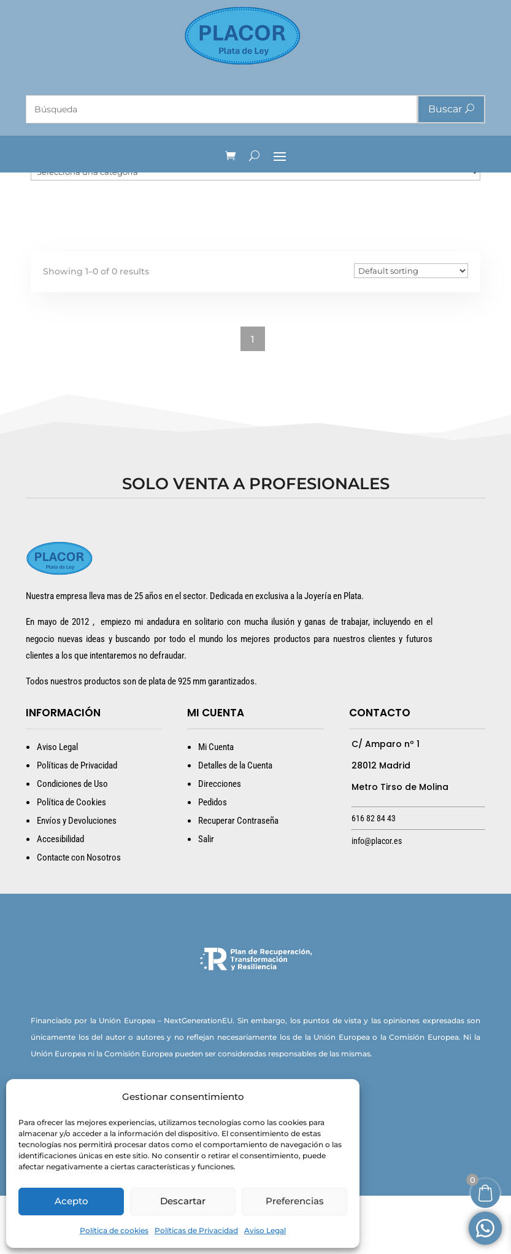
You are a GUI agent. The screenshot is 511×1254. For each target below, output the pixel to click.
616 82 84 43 (374, 876)
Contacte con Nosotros (79, 915)
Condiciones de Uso (72, 842)
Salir (206, 897)
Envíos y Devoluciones (77, 878)
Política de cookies (114, 1230)
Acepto (71, 1201)
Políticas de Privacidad (196, 1230)
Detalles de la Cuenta (235, 823)
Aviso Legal (265, 1230)
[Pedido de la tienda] (411, 329)
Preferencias (295, 1201)
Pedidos (212, 860)
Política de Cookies (71, 860)
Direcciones (219, 842)
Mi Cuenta (216, 805)
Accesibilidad (60, 897)
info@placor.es (377, 899)
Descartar (183, 1201)
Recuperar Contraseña (238, 878)
